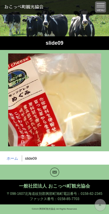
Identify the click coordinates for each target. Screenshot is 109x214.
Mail (54, 172)
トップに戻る (100, 205)
